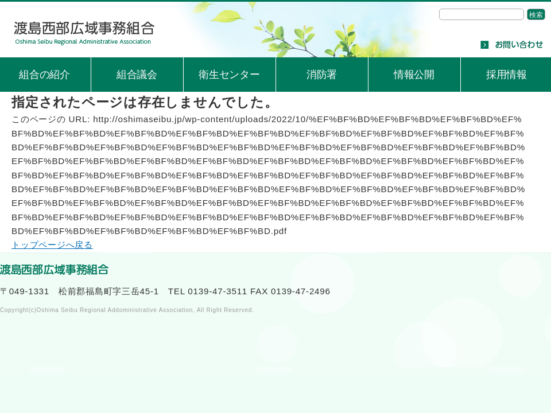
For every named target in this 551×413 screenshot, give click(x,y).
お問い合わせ (511, 45)
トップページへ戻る (52, 245)
